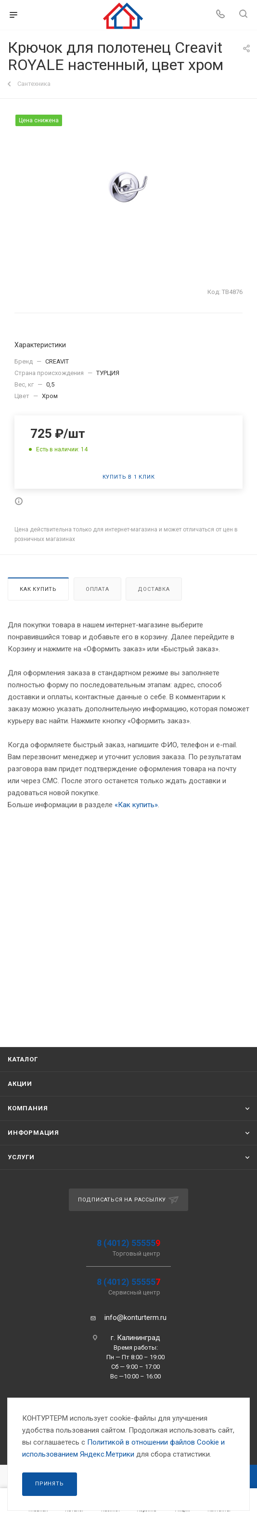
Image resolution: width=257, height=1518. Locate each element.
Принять (49, 1484)
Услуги (21, 1157)
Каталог (23, 1059)
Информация (33, 1132)
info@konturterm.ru (135, 1317)
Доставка (153, 589)
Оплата (97, 589)
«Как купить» (136, 804)
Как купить (38, 589)
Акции (20, 1083)
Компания (28, 1108)
